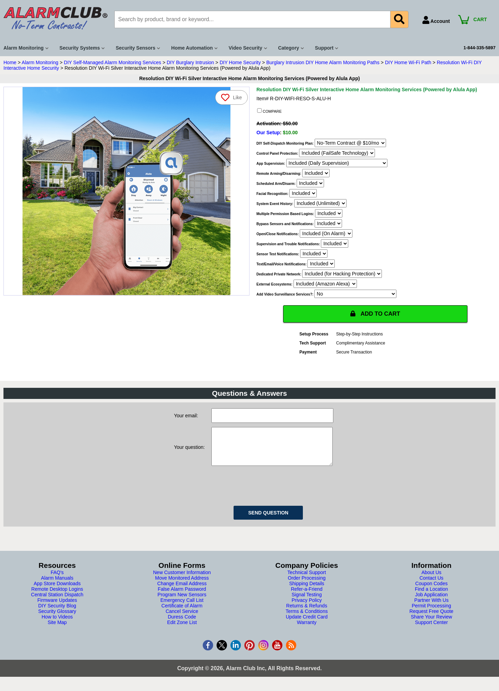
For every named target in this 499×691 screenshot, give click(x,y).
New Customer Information (182, 579)
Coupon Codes (431, 591)
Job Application (431, 602)
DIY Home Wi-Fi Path (408, 62)
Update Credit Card (307, 624)
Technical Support (306, 579)
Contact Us (431, 585)
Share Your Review (431, 624)
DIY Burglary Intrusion (190, 62)
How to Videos (57, 624)
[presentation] (264, 491)
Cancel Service (182, 618)
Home (9, 62)
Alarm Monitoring (40, 62)
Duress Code (182, 624)
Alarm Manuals (57, 585)
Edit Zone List (182, 629)
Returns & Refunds (306, 613)
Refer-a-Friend (306, 596)
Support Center (431, 629)
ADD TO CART (375, 313)
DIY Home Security (240, 62)
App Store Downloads (57, 591)
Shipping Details (306, 591)
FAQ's (57, 579)
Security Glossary (57, 618)
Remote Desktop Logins (57, 596)
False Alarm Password (182, 596)
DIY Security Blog (57, 613)
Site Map (57, 629)
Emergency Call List (182, 607)
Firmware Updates (57, 607)
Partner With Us (431, 607)
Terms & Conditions (306, 618)
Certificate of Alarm (181, 613)
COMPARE (269, 111)
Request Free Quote (432, 618)
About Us (431, 579)
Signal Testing (307, 602)
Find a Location (431, 596)
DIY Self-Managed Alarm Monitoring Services (112, 62)
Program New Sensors (182, 602)
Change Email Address (182, 591)
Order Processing (307, 585)
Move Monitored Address (182, 585)
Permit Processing (431, 613)
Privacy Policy (306, 607)
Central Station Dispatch (57, 602)
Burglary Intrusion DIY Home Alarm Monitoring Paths (322, 62)
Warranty (306, 629)
